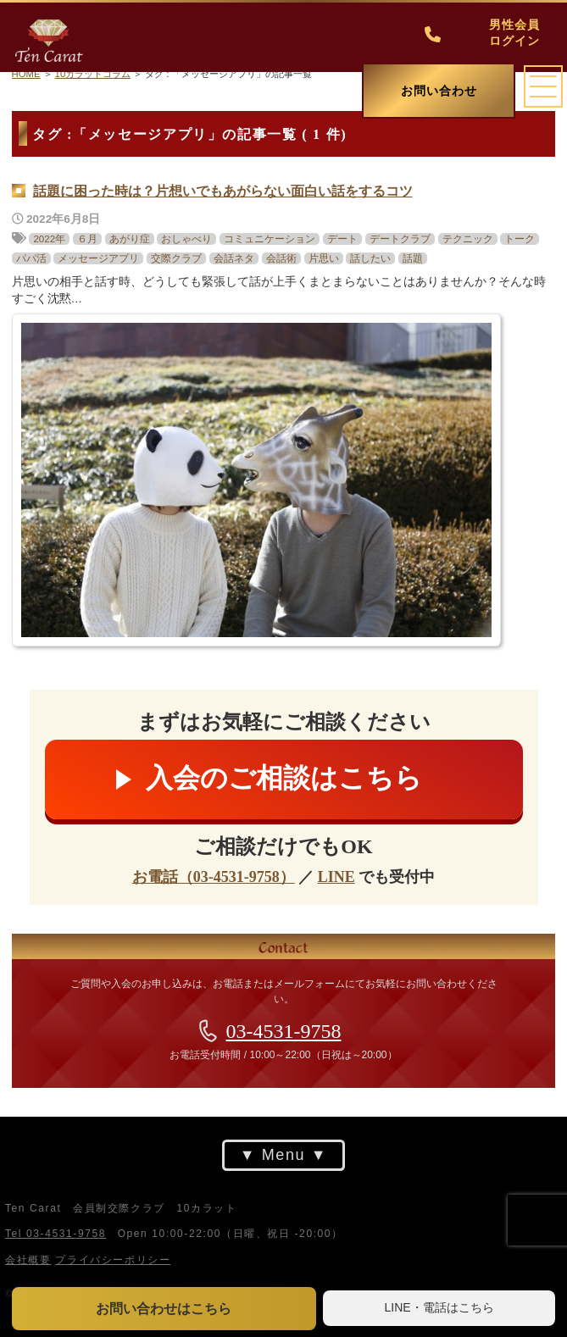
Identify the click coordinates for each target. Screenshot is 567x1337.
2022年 (49, 239)
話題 (413, 258)
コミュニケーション (269, 239)
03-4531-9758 (284, 1031)
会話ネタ (234, 258)
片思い (324, 258)
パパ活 (31, 258)
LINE (336, 876)
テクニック (467, 239)
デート (342, 239)
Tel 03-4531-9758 (55, 1234)
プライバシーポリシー (112, 1260)
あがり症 (129, 239)
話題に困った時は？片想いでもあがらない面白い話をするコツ (223, 191)
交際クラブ (176, 258)
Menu (283, 1154)
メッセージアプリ (98, 258)
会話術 (281, 258)
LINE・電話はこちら (439, 1307)
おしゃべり (186, 239)
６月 (87, 239)
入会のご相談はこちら (284, 778)
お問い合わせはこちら (163, 1308)
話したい (370, 258)
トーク (519, 239)
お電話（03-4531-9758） (213, 876)
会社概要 (28, 1260)
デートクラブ (400, 239)
